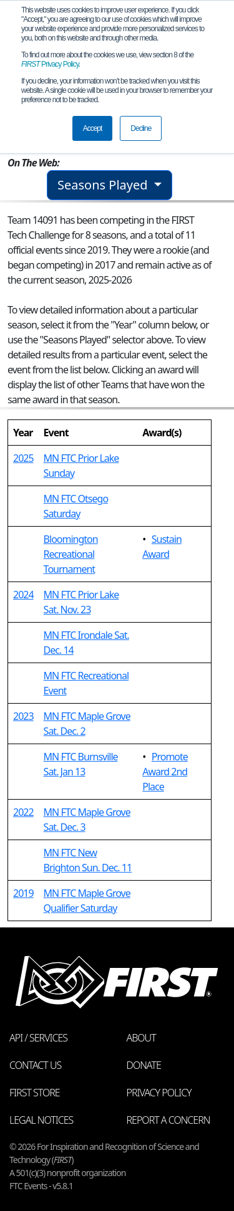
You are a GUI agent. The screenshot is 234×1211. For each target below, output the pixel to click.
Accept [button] (92, 128)
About (141, 1038)
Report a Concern (168, 1120)
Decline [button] (140, 128)
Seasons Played (104, 184)
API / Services (38, 1038)
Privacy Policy (50, 64)
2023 (23, 716)
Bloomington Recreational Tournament (71, 554)
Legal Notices (41, 1120)
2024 (23, 594)
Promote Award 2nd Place (165, 771)
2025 (23, 458)
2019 (23, 893)
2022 (23, 812)
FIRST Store (34, 1092)
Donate (144, 1065)
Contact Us (35, 1065)
